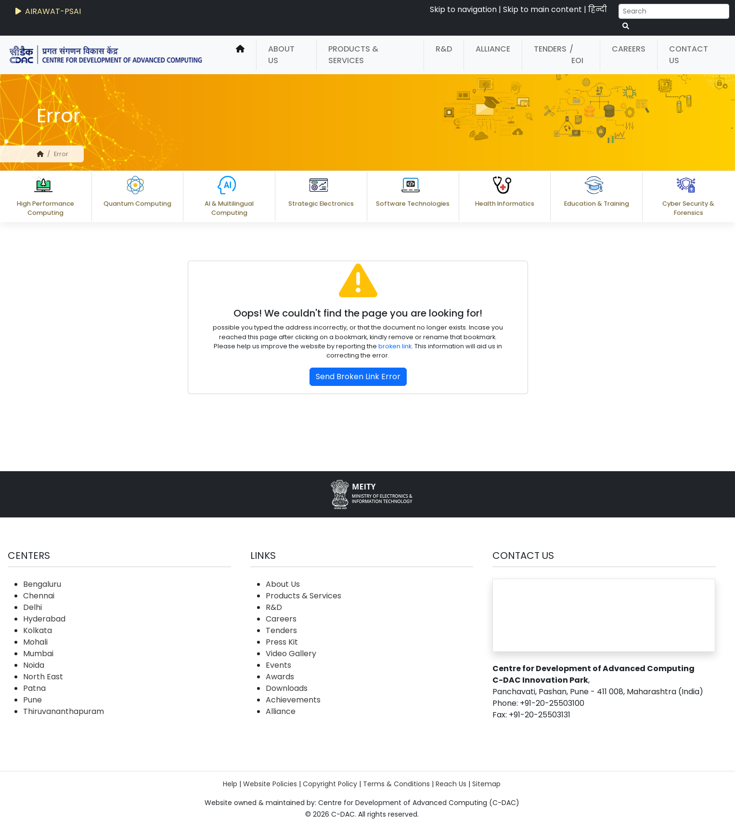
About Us (281, 54)
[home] (240, 55)
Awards (280, 676)
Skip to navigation (463, 9)
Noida (33, 665)
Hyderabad (44, 618)
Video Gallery (291, 653)
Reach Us (451, 784)
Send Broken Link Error (358, 376)
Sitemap (486, 784)
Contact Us (688, 54)
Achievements (293, 699)
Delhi (32, 607)
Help (230, 784)
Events (278, 665)
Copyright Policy (330, 784)
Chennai (38, 595)
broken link (395, 346)
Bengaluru (42, 584)
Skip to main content (542, 9)
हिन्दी (597, 9)
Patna (34, 688)
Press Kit (282, 642)
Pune (32, 699)
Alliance (493, 48)
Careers (628, 48)
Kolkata (37, 630)
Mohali (35, 642)
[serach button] (625, 26)
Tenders (550, 48)
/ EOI (576, 54)
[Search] (674, 11)
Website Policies (270, 784)
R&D (444, 48)
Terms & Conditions (396, 784)
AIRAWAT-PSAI (47, 11)
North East (43, 676)
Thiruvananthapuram (63, 711)
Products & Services (353, 54)
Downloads (287, 688)
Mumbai (38, 653)
